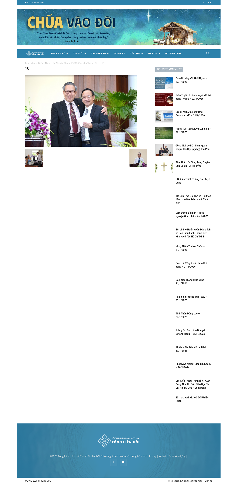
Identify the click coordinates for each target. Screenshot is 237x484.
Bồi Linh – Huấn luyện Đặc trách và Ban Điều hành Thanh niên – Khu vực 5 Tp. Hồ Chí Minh (193, 233)
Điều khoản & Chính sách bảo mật (185, 480)
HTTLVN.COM (173, 53)
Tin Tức (79, 53)
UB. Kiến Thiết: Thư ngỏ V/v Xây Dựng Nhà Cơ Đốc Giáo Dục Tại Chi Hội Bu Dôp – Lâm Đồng (193, 384)
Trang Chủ (59, 53)
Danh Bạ (119, 53)
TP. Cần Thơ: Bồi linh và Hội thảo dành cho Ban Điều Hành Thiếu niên (193, 199)
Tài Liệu (136, 53)
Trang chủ (30, 63)
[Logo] (37, 53)
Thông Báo (100, 53)
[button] (208, 53)
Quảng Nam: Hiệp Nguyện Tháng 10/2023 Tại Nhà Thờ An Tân (68, 63)
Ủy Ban (154, 53)
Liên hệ (208, 480)
